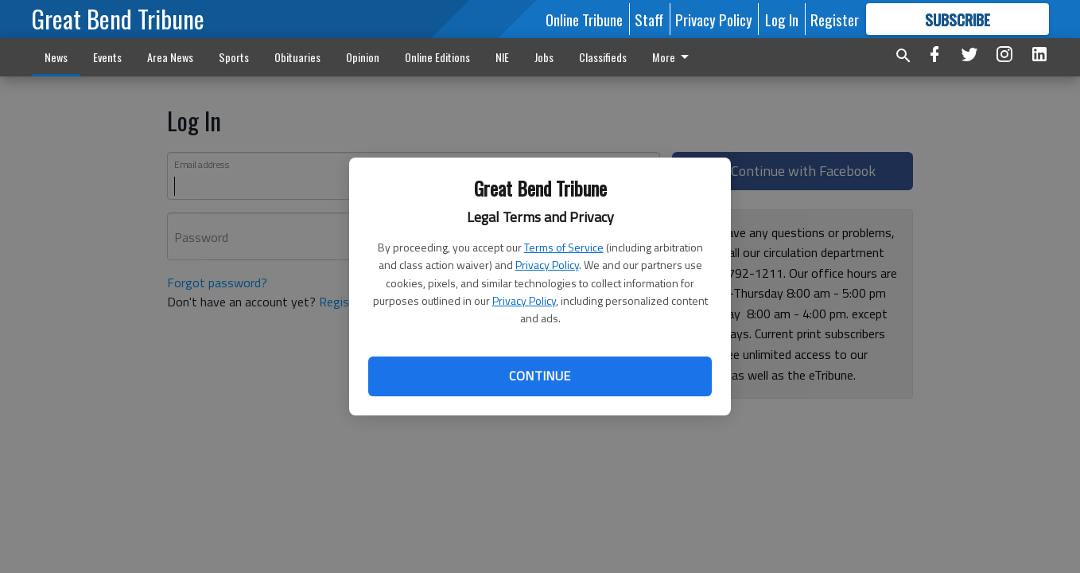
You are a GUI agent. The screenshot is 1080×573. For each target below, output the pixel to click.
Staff (649, 19)
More (673, 57)
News (56, 57)
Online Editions (437, 57)
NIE (502, 57)
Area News (170, 57)
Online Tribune (584, 19)
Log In (781, 19)
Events (107, 57)
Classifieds (603, 57)
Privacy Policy (547, 264)
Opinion (362, 57)
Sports (234, 57)
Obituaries (297, 57)
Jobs (544, 57)
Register (834, 19)
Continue (539, 375)
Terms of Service (564, 247)
